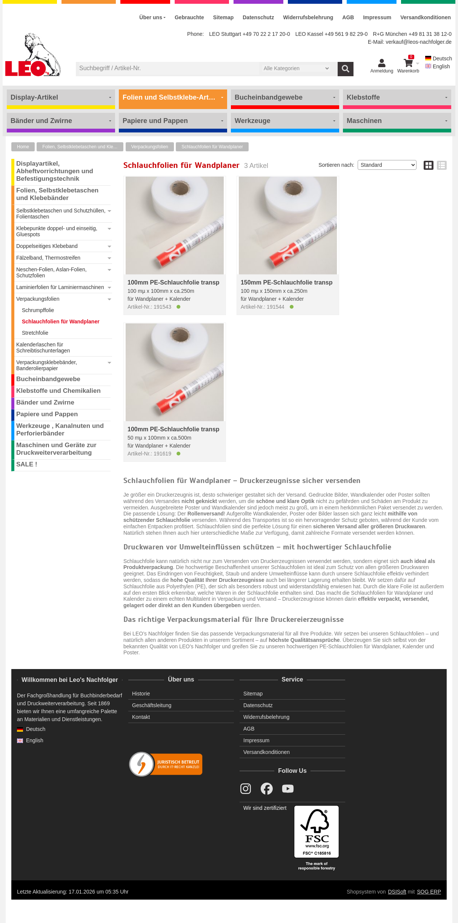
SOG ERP (429, 892)
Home (23, 146)
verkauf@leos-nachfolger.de (419, 42)
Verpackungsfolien (149, 146)
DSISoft (397, 892)
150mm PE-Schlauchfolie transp (287, 282)
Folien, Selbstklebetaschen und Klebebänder (82, 146)
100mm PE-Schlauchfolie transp (174, 282)
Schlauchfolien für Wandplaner (212, 146)
